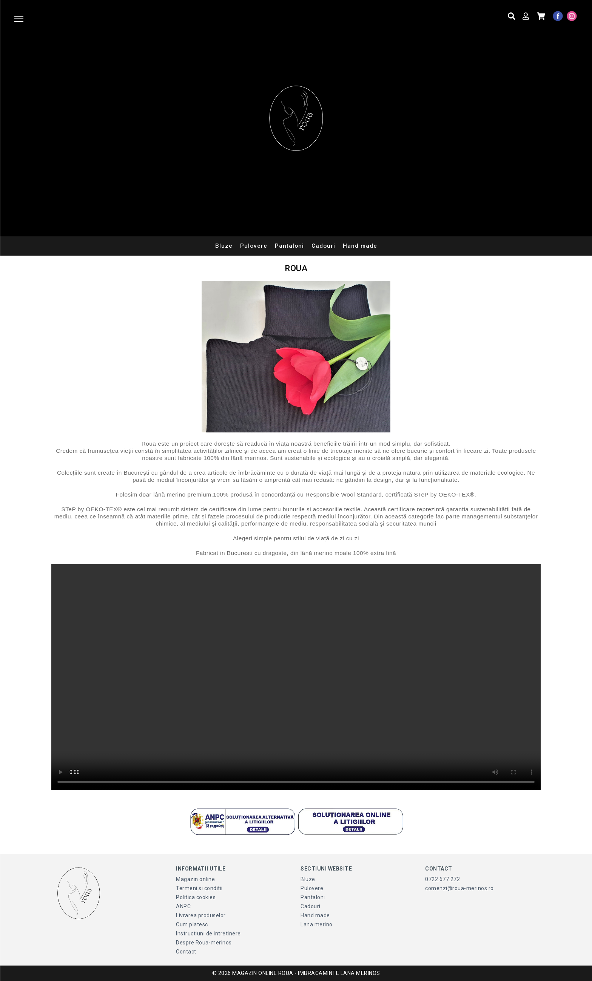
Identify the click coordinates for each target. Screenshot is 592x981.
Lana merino (317, 924)
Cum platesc (192, 924)
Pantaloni (289, 245)
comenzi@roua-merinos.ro (459, 888)
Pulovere (253, 245)
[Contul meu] (525, 16)
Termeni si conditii (199, 888)
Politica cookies (196, 897)
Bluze (224, 245)
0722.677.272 (442, 879)
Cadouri (323, 245)
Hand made (360, 245)
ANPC (183, 906)
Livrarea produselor (201, 915)
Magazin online (195, 879)
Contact (186, 952)
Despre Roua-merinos (204, 943)
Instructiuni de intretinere (208, 933)
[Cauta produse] (511, 16)
